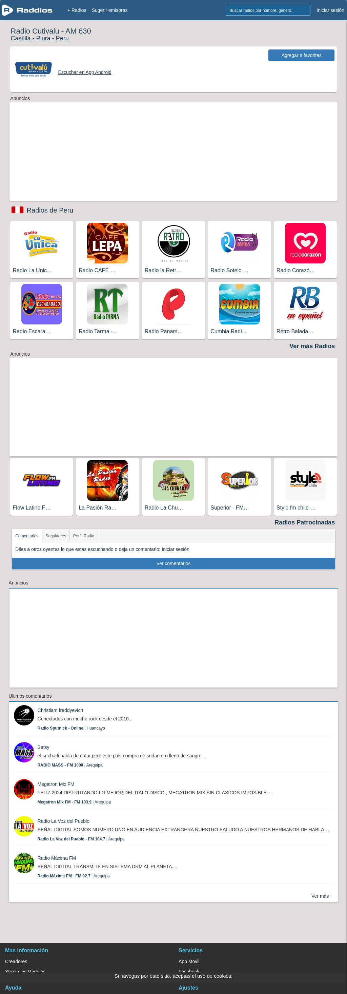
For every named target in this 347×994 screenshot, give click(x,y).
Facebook (189, 971)
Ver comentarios (173, 563)
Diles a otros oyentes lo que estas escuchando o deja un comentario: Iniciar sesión (102, 549)
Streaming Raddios (25, 971)
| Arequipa (70, 765)
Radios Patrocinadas (304, 522)
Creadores (16, 961)
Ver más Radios (312, 346)
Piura (43, 38)
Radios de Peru (50, 210)
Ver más (320, 896)
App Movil (189, 961)
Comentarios (26, 536)
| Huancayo (71, 728)
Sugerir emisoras (110, 10)
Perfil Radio (83, 536)
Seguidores (55, 536)
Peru (62, 38)
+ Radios (76, 10)
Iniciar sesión (330, 10)
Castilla (21, 38)
